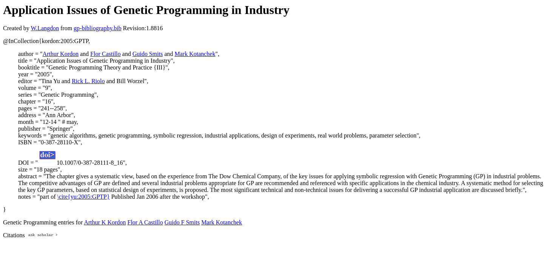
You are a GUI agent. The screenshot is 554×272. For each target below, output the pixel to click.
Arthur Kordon (60, 54)
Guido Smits (148, 54)
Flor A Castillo (145, 222)
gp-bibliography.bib (98, 28)
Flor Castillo (105, 54)
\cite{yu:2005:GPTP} (83, 196)
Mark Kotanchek (194, 54)
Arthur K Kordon (105, 222)
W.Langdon (45, 28)
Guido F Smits (182, 222)
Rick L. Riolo (88, 81)
